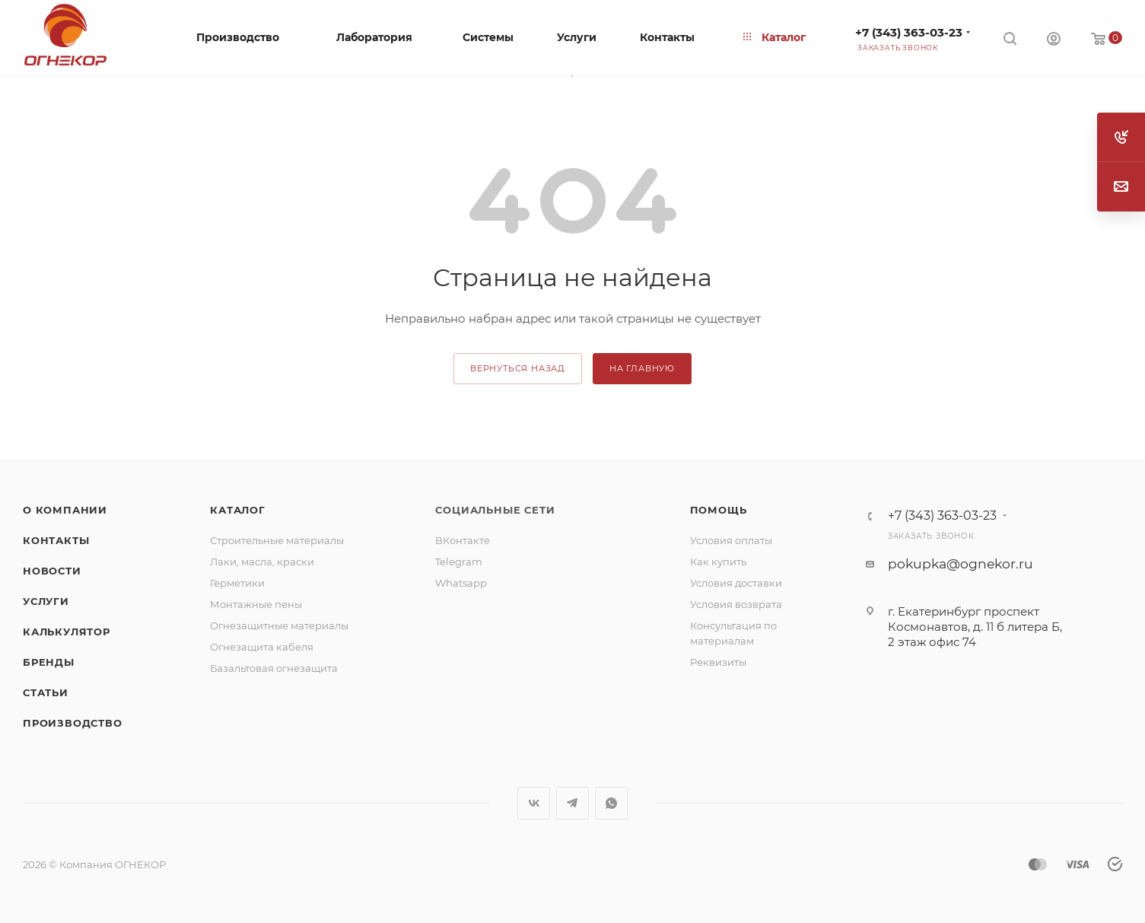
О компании (65, 510)
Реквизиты (718, 662)
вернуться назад (517, 368)
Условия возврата (736, 604)
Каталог (238, 510)
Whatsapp (461, 583)
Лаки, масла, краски (262, 561)
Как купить (718, 561)
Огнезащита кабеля (261, 647)
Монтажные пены (256, 604)
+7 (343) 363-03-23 (908, 32)
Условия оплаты (731, 540)
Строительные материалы (277, 540)
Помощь (718, 510)
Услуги (46, 601)
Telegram (458, 561)
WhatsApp (611, 803)
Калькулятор (66, 631)
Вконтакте (533, 803)
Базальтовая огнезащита (274, 668)
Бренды (49, 662)
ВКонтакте (462, 540)
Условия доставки (736, 583)
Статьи (45, 692)
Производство (72, 723)
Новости (52, 571)
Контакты (56, 540)
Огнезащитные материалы (279, 625)
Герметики (237, 583)
